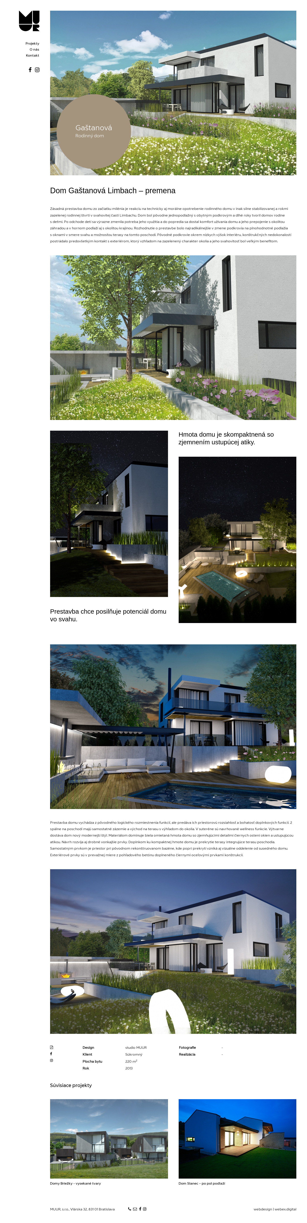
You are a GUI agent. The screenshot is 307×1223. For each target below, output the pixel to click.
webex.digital (285, 1209)
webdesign (263, 1209)
